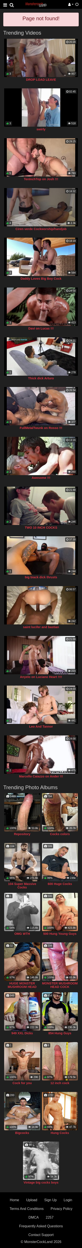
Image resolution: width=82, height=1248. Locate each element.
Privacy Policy (62, 1209)
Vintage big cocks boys (41, 1182)
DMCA (33, 1217)
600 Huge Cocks (60, 884)
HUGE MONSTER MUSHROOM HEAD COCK (22, 987)
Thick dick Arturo (41, 378)
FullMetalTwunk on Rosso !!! (41, 428)
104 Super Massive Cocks (22, 885)
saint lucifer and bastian (41, 627)
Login (68, 1200)
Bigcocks (22, 1133)
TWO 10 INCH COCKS (41, 527)
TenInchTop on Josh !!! (41, 179)
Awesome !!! (41, 477)
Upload (31, 1200)
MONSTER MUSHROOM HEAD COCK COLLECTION (60, 987)
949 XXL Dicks (22, 1033)
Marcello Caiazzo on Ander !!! (41, 776)
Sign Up (50, 1200)
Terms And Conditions (27, 1209)
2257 (50, 1217)
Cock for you (22, 1083)
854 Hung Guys (59, 1033)
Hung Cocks (60, 1133)
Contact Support (41, 1235)
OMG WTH (22, 933)
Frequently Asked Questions (41, 1226)
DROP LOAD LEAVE (41, 79)
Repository (22, 834)
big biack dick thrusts (41, 577)
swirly (41, 129)
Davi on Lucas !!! (41, 328)
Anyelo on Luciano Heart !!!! (41, 677)
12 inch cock (60, 1083)
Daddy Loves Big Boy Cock (41, 278)
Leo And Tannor (41, 726)
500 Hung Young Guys (60, 933)
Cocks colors (60, 834)
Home (14, 1200)
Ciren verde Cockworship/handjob (41, 229)
